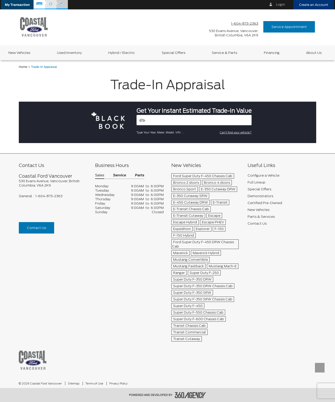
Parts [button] (139, 175)
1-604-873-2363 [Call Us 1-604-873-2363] (244, 23)
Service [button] (119, 175)
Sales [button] (99, 175)
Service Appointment (289, 27)
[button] (17, 4)
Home (23, 67)
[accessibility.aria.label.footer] (190, 395)
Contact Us (36, 228)
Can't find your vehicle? (236, 132)
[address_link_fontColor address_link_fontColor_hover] (233, 33)
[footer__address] (53, 183)
